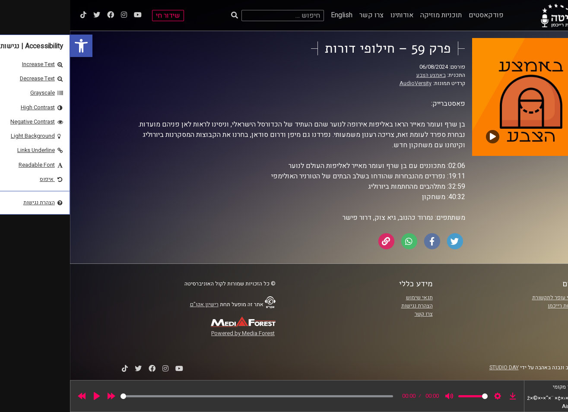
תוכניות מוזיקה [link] (371, 15)
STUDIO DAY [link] (434, 367)
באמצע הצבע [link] (361, 75)
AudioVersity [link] (346, 83)
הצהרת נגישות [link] (347, 306)
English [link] (271, 15)
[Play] (27, 396)
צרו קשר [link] (301, 15)
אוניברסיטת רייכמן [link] (499, 306)
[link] (11, 46)
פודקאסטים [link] (416, 15)
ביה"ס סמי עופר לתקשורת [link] (491, 297)
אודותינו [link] (331, 15)
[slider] (187, 396)
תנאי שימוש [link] (349, 297)
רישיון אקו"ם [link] (134, 304)
